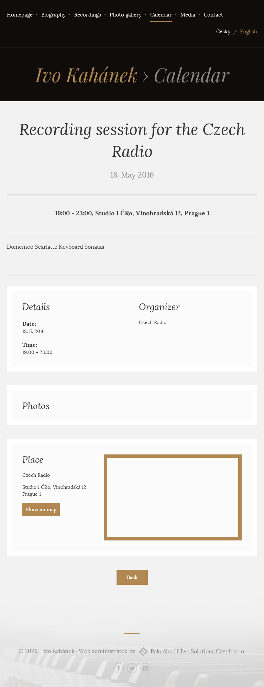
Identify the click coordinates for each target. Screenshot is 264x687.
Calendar (161, 15)
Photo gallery (126, 15)
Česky (223, 32)
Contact (213, 15)
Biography (53, 15)
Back (132, 577)
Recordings (87, 15)
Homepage (20, 15)
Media (187, 15)
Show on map (41, 509)
